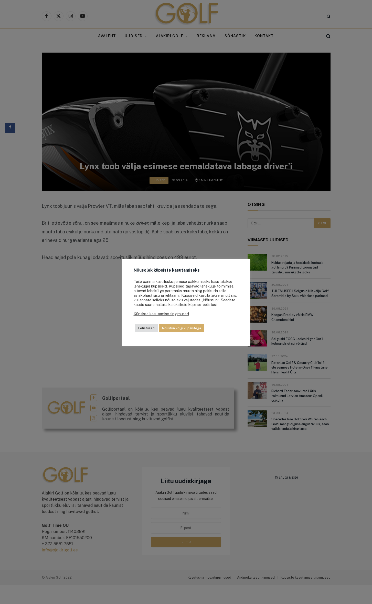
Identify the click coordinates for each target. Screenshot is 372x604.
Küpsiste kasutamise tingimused (161, 314)
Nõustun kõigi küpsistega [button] (181, 328)
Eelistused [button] (146, 328)
